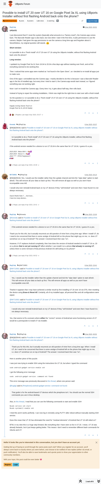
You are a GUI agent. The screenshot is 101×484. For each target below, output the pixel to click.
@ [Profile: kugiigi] (13, 386)
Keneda (12, 124)
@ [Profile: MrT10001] (14, 269)
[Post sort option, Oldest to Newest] (82, 21)
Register (8, 465)
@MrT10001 (22, 265)
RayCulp (13, 27)
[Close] (96, 442)
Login (16, 465)
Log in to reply (92, 21)
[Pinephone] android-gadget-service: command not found (44, 386)
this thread (51, 381)
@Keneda (21, 214)
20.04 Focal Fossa (9, 21)
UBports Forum (22, 4)
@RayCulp (21, 124)
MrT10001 (13, 175)
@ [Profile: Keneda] (14, 218)
